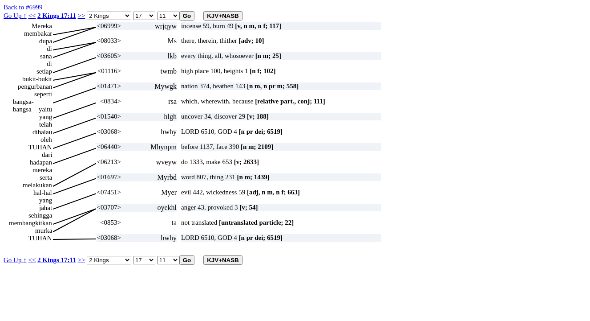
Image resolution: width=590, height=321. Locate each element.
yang (45, 116)
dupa (45, 41)
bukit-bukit (37, 78)
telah (45, 124)
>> (81, 15)
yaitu (45, 109)
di (49, 48)
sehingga (40, 215)
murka (43, 230)
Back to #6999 (23, 7)
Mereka (42, 25)
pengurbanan (35, 86)
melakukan (37, 185)
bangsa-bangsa (23, 102)
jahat (45, 207)
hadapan (41, 162)
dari (47, 154)
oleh (46, 139)
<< (32, 15)
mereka (42, 169)
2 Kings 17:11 (56, 15)
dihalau (42, 132)
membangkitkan (30, 222)
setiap (44, 71)
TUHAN (40, 147)
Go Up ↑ (15, 15)
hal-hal (42, 192)
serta (46, 177)
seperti (43, 94)
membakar (38, 33)
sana (46, 56)
